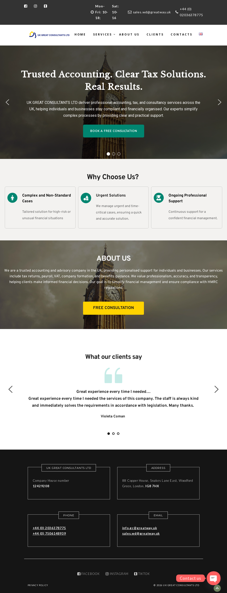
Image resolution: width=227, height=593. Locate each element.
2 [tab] (113, 433)
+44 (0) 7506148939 (49, 533)
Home (80, 34)
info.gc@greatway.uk (139, 528)
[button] (7, 102)
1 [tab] (108, 433)
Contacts (181, 34)
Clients (155, 34)
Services (102, 34)
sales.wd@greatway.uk (152, 12)
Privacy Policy (38, 585)
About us (129, 34)
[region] (113, 102)
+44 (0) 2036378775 (49, 528)
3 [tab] (118, 433)
